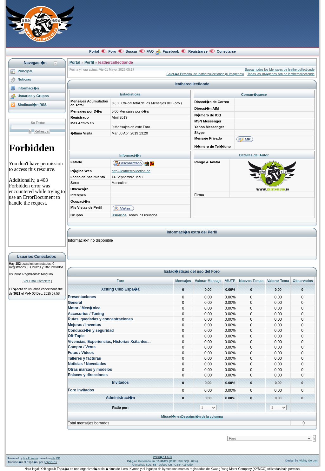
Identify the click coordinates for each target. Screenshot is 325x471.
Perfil (89, 62)
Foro (112, 51)
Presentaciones (82, 297)
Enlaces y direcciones (88, 375)
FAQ (150, 51)
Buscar (131, 51)
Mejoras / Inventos (84, 325)
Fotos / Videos (81, 352)
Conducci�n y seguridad (91, 330)
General (75, 302)
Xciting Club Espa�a (120, 289)
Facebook (171, 51)
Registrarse (198, 51)
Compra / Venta (82, 347)
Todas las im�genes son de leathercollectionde (281, 74)
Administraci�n (120, 398)
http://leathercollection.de (131, 171)
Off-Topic (76, 336)
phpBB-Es (50, 462)
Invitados (120, 382)
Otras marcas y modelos (90, 369)
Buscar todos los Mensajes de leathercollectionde (280, 69)
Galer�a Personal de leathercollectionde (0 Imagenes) (205, 74)
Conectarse (226, 51)
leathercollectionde (115, 62)
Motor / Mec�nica (84, 308)
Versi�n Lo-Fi (162, 457)
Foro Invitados (81, 390)
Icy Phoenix (30, 458)
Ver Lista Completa (36, 281)
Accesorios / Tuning (86, 313)
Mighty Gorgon (308, 460)
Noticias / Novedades (87, 364)
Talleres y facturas (84, 358)
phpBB (55, 458)
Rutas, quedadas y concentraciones (100, 319)
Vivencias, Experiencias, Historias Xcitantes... (109, 341)
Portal (94, 51)
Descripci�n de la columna (202, 416)
